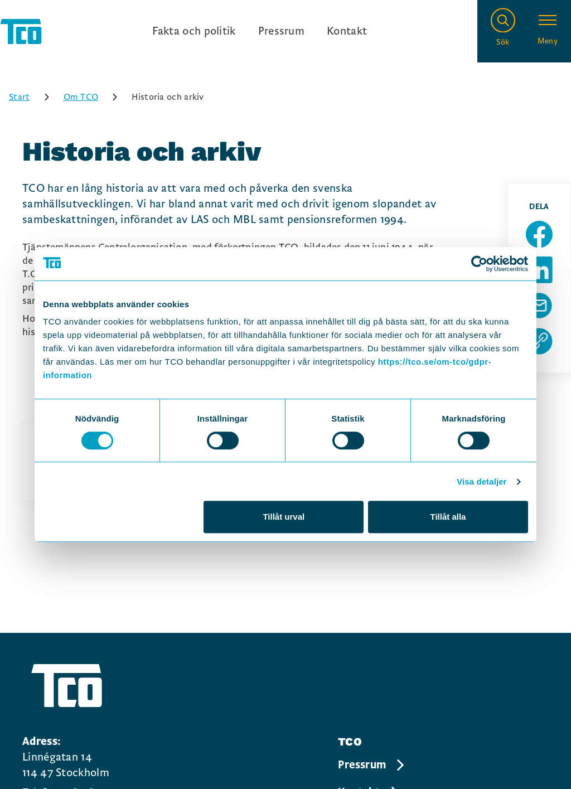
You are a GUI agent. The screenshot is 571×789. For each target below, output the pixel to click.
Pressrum (281, 31)
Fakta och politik (194, 31)
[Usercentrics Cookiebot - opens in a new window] (479, 263)
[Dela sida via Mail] (539, 305)
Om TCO (94, 97)
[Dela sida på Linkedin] (539, 269)
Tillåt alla (448, 516)
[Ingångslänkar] (260, 31)
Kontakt (347, 31)
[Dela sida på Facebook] (539, 234)
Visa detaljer (481, 481)
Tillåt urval (283, 516)
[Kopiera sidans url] (539, 341)
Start (33, 97)
